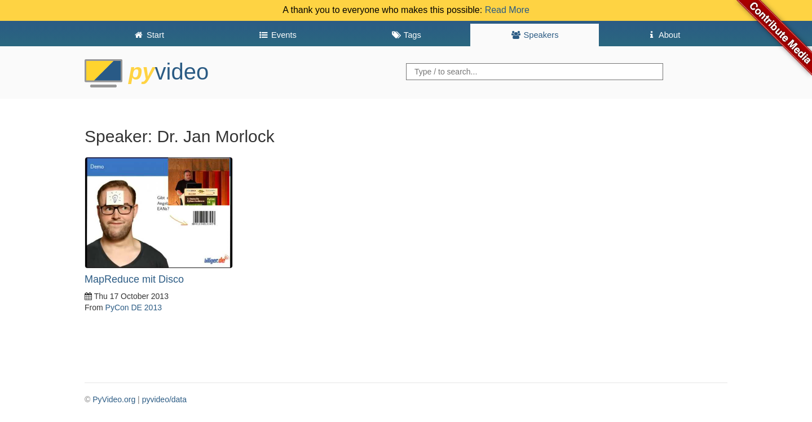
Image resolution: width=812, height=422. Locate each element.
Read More (507, 10)
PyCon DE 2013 (133, 307)
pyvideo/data (164, 399)
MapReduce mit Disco (134, 279)
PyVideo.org (113, 399)
